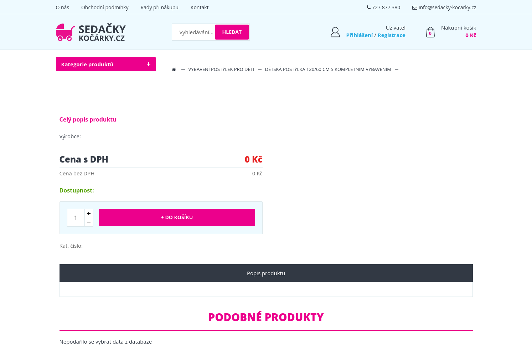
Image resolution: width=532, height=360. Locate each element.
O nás (62, 7)
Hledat (232, 32)
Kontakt (200, 7)
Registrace (392, 34)
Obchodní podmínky (105, 7)
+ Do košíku (177, 217)
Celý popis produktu (88, 119)
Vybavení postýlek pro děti (221, 69)
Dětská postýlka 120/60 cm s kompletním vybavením (328, 69)
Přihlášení (359, 34)
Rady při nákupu (159, 7)
